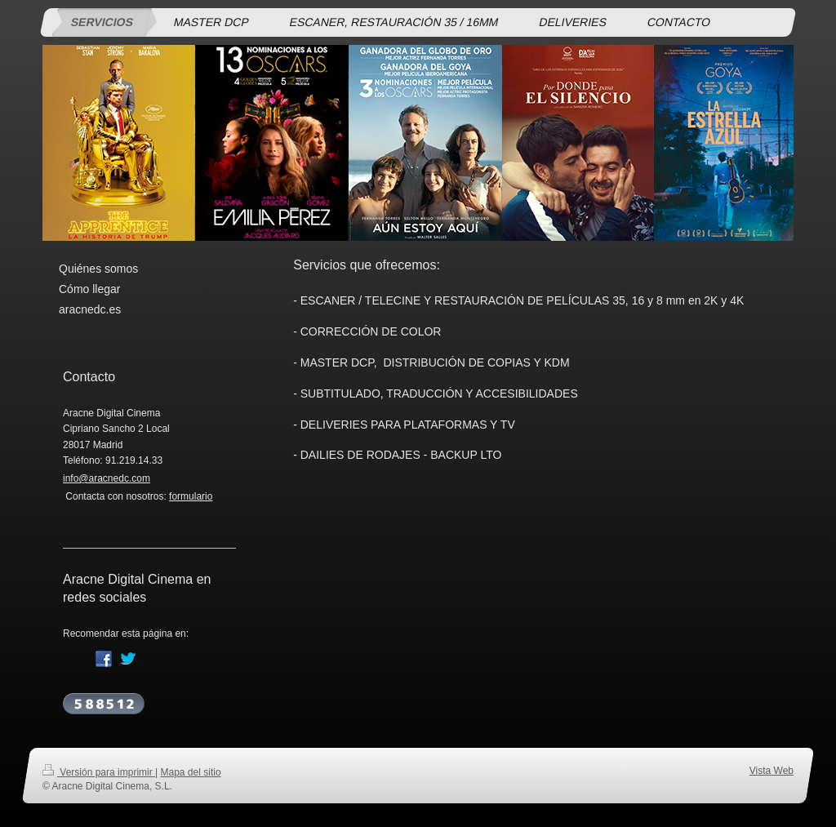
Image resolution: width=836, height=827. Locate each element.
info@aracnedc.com (106, 478)
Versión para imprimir (98, 772)
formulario (190, 496)
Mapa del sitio (191, 772)
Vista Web (771, 770)
